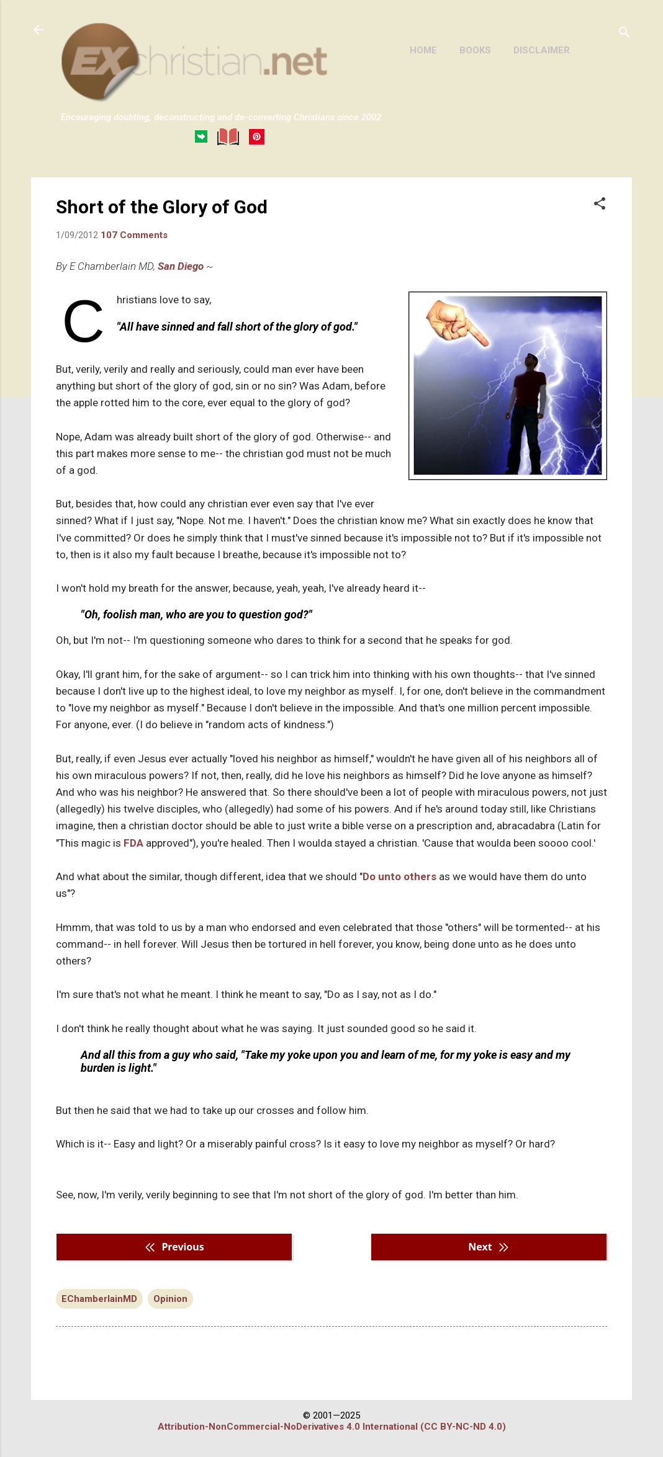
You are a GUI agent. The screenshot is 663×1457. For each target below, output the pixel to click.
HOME (423, 50)
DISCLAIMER (541, 50)
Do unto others (399, 876)
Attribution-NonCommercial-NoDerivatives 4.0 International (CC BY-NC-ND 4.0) (332, 1426)
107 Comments (134, 235)
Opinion (170, 1298)
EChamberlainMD (99, 1298)
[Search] (624, 34)
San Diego (181, 266)
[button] (599, 204)
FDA (133, 843)
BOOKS (475, 50)
